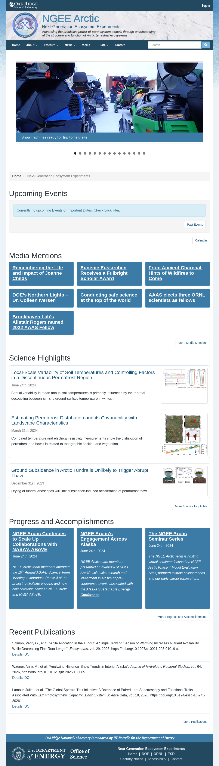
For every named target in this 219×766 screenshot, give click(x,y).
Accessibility (157, 759)
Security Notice (131, 759)
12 (129, 153)
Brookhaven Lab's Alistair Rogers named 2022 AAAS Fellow (38, 322)
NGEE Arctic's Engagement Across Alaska (103, 539)
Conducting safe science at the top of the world (108, 297)
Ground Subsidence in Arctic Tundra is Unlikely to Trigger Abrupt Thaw (79, 473)
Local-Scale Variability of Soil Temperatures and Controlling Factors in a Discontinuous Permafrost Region (83, 375)
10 (119, 153)
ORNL (158, 754)
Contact (121, 45)
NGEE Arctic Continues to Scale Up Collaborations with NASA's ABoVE (39, 541)
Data (103, 45)
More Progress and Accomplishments (182, 616)
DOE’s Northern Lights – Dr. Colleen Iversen (40, 297)
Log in (206, 5)
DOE (145, 754)
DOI (27, 654)
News (70, 45)
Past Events (195, 224)
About (31, 45)
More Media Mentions (192, 342)
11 (124, 153)
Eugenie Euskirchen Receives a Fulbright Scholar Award (103, 273)
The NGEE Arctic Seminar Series (168, 536)
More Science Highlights (191, 506)
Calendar (201, 240)
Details (17, 654)
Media (87, 45)
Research (51, 45)
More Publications (195, 721)
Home (16, 45)
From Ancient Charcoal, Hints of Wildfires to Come (176, 273)
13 (134, 153)
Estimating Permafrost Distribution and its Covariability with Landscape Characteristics (74, 420)
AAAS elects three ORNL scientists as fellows (177, 297)
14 (139, 153)
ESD (171, 754)
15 (144, 153)
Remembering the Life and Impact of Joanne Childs (37, 273)
